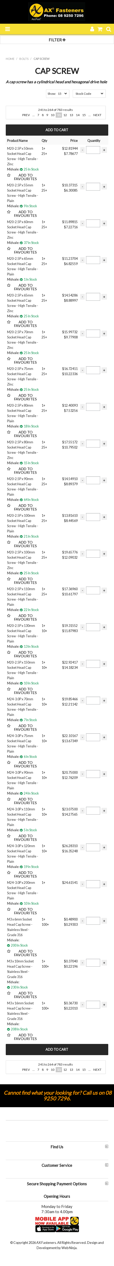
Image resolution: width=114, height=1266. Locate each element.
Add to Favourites (25, 176)
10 (52, 115)
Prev (26, 115)
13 (71, 115)
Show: (52, 94)
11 (59, 115)
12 (65, 115)
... (33, 115)
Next (97, 115)
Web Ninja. (69, 1248)
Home (10, 58)
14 (77, 115)
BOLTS (23, 58)
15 (84, 115)
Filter (57, 39)
